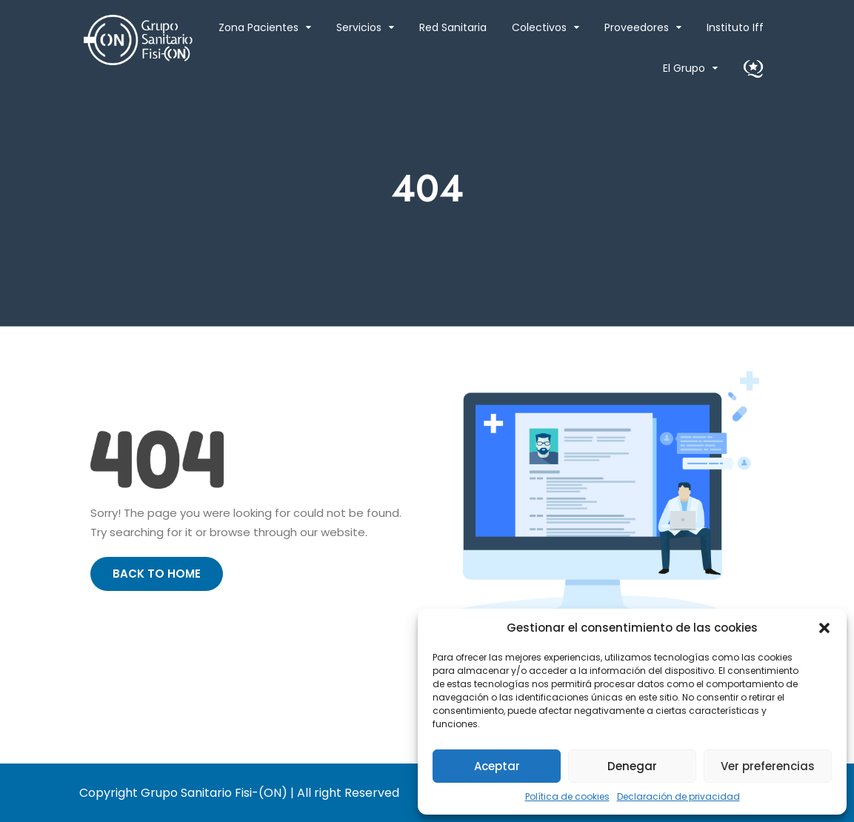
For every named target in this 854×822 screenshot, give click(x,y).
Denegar (632, 766)
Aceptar (497, 766)
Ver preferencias (768, 766)
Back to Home (157, 573)
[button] (824, 628)
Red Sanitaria (453, 27)
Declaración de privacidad (678, 796)
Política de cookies (567, 796)
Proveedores (636, 27)
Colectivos (539, 27)
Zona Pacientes (258, 27)
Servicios (358, 27)
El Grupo (684, 68)
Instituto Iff (735, 27)
